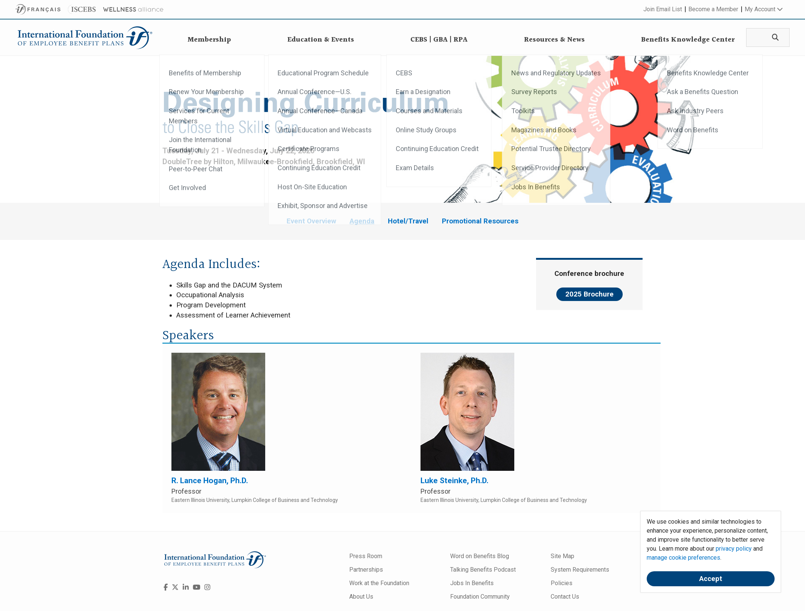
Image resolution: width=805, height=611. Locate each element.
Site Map (562, 556)
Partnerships (366, 569)
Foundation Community (480, 596)
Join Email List (662, 9)
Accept (710, 579)
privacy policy (734, 548)
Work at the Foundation (379, 583)
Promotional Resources (480, 221)
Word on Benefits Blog (479, 556)
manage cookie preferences (683, 557)
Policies (561, 583)
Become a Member (713, 9)
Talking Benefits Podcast (483, 569)
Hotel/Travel (408, 221)
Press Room (365, 556)
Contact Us (565, 596)
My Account (764, 9)
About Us (361, 596)
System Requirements (580, 569)
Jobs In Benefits (472, 583)
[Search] (773, 37)
